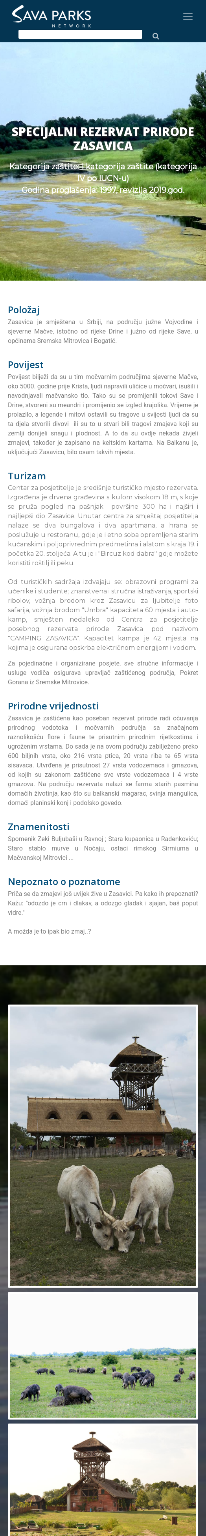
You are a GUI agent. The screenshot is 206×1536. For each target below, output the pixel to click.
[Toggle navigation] (188, 16)
